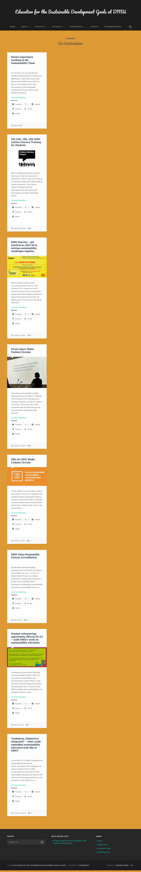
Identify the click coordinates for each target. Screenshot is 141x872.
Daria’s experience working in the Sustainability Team (23, 60)
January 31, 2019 (20, 815)
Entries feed (102, 846)
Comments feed (104, 850)
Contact (95, 27)
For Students (76, 27)
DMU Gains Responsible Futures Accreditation (25, 557)
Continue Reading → (19, 98)
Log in (99, 842)
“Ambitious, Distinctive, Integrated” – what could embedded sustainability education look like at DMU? (26, 746)
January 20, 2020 (20, 229)
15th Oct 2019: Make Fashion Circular (22, 462)
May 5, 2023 (18, 126)
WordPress (84, 867)
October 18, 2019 (20, 336)
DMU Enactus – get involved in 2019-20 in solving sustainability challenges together (24, 247)
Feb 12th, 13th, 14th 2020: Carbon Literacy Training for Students (26, 142)
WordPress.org (103, 854)
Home (12, 27)
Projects (39, 27)
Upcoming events (113, 27)
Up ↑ (132, 867)
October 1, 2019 (19, 542)
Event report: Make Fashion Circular (22, 351)
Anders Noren (122, 867)
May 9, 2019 (18, 621)
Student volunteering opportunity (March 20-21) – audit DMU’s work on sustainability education (27, 639)
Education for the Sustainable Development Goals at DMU (70, 12)
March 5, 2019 (19, 726)
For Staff (56, 27)
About (24, 27)
